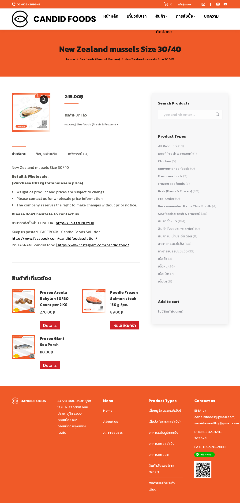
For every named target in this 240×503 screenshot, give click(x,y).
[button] (44, 99)
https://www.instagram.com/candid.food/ (93, 245)
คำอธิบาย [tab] (19, 154)
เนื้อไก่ (162, 281)
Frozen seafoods (171, 183)
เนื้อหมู (163, 266)
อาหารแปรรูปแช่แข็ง (173, 251)
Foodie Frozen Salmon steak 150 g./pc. (124, 298)
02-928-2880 (214, 446)
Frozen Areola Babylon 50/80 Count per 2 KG (54, 298)
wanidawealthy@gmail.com (216, 423)
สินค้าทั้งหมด (167, 221)
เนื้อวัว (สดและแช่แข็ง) (164, 421)
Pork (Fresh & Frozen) (175, 191)
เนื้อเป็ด (163, 273)
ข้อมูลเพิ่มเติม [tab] (46, 154)
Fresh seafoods (170, 176)
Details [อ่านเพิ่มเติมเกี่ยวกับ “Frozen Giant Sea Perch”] (50, 365)
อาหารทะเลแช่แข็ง (171, 243)
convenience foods (173, 168)
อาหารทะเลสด (159, 454)
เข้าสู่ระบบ (184, 4)
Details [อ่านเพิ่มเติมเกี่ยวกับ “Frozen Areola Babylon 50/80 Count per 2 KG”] (50, 325)
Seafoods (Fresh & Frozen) (96, 124)
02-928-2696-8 (28, 4)
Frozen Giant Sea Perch (52, 341)
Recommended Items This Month (184, 206)
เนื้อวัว (162, 258)
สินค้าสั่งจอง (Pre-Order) (162, 469)
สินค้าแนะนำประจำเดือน (175, 236)
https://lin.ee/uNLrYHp (75, 223)
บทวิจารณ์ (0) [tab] (77, 154)
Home (107, 410)
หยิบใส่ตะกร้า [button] (124, 325)
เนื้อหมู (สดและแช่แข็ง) (165, 410)
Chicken (164, 161)
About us (110, 421)
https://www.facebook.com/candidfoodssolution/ (54, 238)
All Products (167, 146)
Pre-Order (166, 198)
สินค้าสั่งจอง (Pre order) (176, 228)
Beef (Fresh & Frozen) (175, 153)
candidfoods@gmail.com (214, 416)
